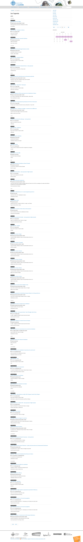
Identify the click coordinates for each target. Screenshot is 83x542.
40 (60, 27)
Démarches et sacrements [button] (23, 7)
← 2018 (12, 524)
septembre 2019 (55, 24)
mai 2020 (54, 13)
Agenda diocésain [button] (43, 7)
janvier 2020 (55, 18)
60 (64, 27)
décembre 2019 (55, 19)
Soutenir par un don (77, 538)
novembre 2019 (55, 21)
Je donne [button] (50, 7)
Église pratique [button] (14, 7)
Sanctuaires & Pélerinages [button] (34, 7)
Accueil (12, 10)
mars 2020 (54, 15)
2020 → (16, 524)
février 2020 (55, 16)
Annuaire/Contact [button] (56, 7)
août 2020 (54, 10)
